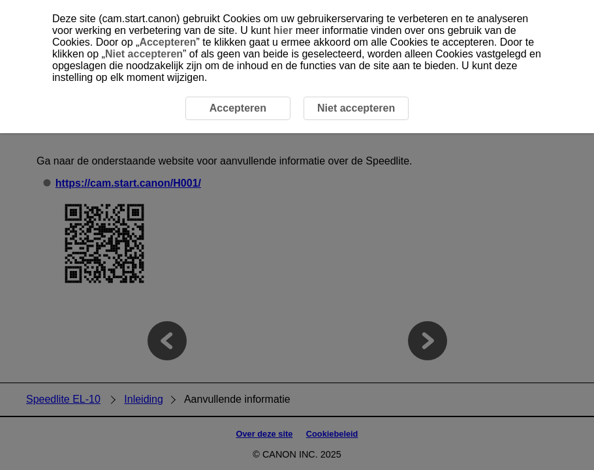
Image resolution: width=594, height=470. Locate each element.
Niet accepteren (144, 53)
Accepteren (167, 42)
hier (283, 30)
